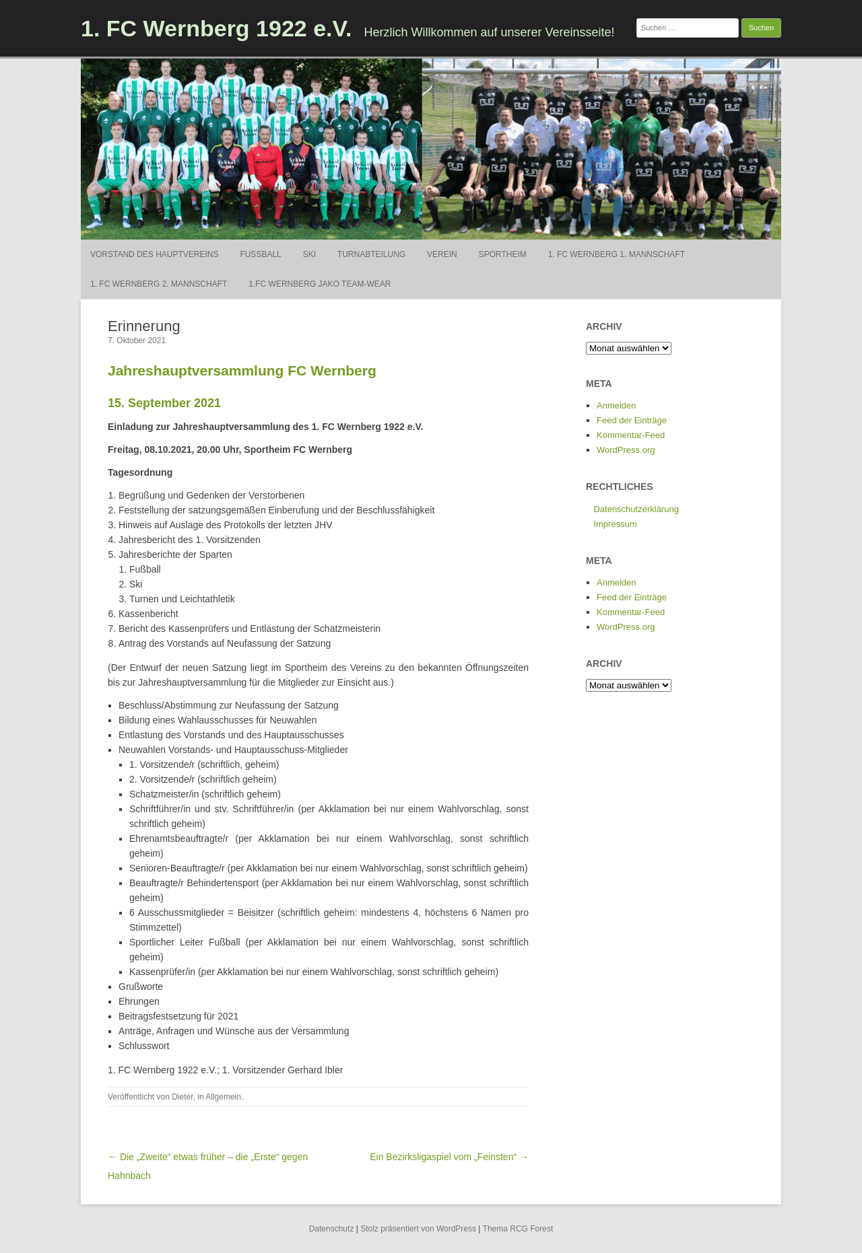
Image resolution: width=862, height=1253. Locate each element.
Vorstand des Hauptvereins (154, 254)
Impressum (614, 524)
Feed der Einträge (632, 420)
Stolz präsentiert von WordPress (418, 1228)
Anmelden (616, 405)
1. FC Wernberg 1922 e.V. (216, 28)
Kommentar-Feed (631, 435)
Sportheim (503, 254)
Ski (309, 254)
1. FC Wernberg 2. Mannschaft (158, 284)
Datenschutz (331, 1228)
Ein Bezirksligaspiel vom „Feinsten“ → (449, 1156)
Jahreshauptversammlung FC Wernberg (242, 370)
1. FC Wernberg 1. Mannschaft (616, 254)
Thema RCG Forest (518, 1228)
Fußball (260, 254)
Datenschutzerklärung (635, 509)
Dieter (182, 1097)
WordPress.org (626, 450)
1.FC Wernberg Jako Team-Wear (319, 284)
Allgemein (223, 1097)
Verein (442, 254)
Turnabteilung (371, 254)
